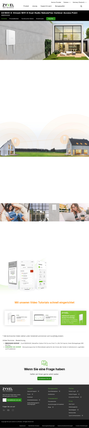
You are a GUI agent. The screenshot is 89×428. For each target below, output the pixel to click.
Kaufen (50, 19)
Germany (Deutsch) (79, 2)
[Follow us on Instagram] (13, 410)
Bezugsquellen (60, 6)
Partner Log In (72, 391)
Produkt (26, 6)
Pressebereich (53, 398)
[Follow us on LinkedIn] (4, 410)
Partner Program (73, 394)
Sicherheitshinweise (32, 400)
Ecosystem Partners (74, 397)
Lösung (34, 6)
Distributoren (51, 394)
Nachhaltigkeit (72, 410)
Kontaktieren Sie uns (44, 378)
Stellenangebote (73, 407)
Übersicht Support (32, 391)
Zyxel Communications (74, 415)
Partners (66, 2)
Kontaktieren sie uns (14, 400)
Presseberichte (52, 401)
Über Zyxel (71, 404)
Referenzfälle (72, 412)
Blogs (49, 407)
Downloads (40, 19)
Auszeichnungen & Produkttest (56, 404)
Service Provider (56, 2)
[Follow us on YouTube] (8, 410)
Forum (29, 394)
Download (30, 397)
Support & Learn (46, 6)
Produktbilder (14, 19)
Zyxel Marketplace (53, 391)
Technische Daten (27, 19)
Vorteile (4, 19)
